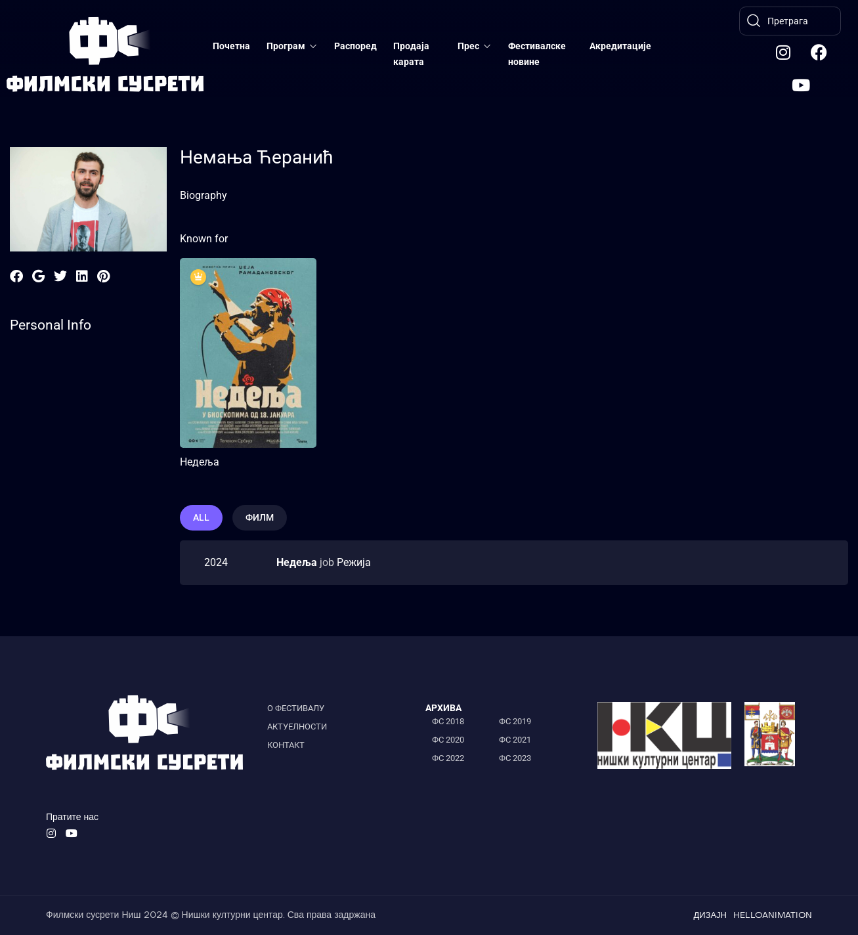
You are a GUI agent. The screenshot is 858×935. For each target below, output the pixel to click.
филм (260, 517)
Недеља (199, 462)
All (201, 517)
